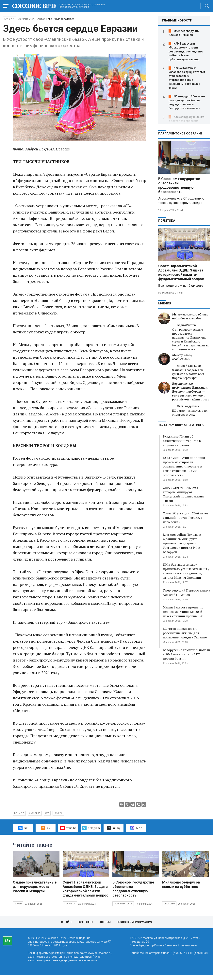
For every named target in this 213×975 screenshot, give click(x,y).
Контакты (85, 922)
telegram (91, 828)
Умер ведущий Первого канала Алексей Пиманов (186, 592)
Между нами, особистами (182, 357)
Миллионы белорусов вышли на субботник (181, 884)
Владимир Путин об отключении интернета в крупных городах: (182, 440)
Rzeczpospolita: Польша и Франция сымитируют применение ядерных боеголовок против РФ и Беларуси (182, 543)
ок (45, 828)
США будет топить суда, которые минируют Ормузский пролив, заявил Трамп (183, 494)
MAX (136, 828)
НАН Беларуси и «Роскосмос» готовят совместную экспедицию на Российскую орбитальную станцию (186, 51)
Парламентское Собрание (180, 133)
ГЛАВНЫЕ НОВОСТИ (177, 20)
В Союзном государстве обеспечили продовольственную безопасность (179, 185)
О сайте (66, 922)
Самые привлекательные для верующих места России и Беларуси (35, 886)
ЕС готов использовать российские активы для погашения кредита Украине (185, 632)
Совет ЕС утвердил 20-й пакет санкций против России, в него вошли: (185, 517)
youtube (68, 828)
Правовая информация (134, 922)
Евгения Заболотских (60, 19)
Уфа (47, 813)
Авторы (105, 922)
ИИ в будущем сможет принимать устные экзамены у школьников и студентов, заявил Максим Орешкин (186, 571)
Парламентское (123, 904)
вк (22, 828)
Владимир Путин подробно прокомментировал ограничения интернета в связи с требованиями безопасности (184, 466)
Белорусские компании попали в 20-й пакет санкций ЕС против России (186, 654)
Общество (169, 904)
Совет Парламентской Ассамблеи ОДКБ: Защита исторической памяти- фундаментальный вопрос (181, 272)
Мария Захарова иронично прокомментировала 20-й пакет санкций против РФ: (183, 611)
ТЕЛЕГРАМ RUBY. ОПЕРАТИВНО (181, 425)
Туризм (18, 904)
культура (19, 813)
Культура (9, 19)
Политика (166, 220)
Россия (58, 813)
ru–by (113, 828)
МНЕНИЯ (164, 303)
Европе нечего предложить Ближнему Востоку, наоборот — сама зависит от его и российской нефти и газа (190, 391)
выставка (35, 813)
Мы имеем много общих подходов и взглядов (190, 316)
